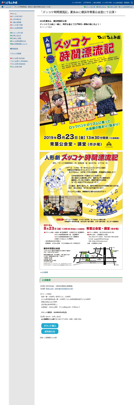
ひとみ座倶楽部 (118, 2)
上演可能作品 (87, 2)
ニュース (8, 7)
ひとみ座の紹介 (77, 2)
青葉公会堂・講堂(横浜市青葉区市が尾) (59, 289)
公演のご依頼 (113, 7)
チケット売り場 (90, 7)
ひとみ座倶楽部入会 (126, 7)
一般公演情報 (97, 2)
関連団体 (126, 2)
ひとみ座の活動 (107, 2)
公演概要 (45, 272)
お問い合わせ (102, 7)
